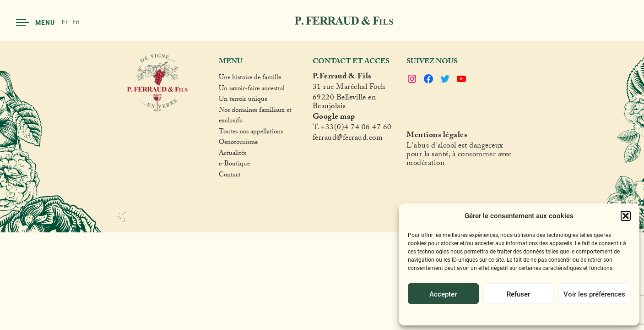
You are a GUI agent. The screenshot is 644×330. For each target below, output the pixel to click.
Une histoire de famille (250, 78)
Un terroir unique (243, 100)
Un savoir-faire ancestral (252, 89)
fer (317, 139)
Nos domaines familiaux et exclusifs (255, 116)
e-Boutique (234, 165)
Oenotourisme (238, 143)
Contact (230, 176)
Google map (334, 118)
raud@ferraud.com (352, 139)
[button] (625, 215)
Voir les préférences (594, 293)
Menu (35, 22)
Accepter (443, 293)
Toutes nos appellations (251, 132)
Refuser (518, 293)
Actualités (232, 154)
